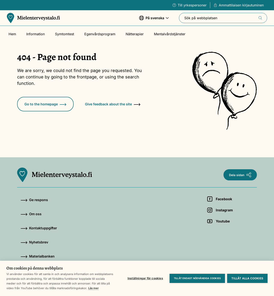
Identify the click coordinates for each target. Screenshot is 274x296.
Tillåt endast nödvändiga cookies (197, 278)
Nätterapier (135, 34)
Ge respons (34, 199)
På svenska (154, 20)
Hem (12, 34)
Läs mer (93, 288)
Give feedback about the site (112, 104)
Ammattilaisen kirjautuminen (239, 5)
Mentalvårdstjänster (169, 34)
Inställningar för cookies (145, 278)
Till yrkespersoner (190, 5)
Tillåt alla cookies (247, 278)
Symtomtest (64, 34)
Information (35, 34)
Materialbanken (38, 256)
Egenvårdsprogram (99, 34)
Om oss (31, 214)
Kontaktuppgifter (39, 228)
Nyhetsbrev (34, 242)
